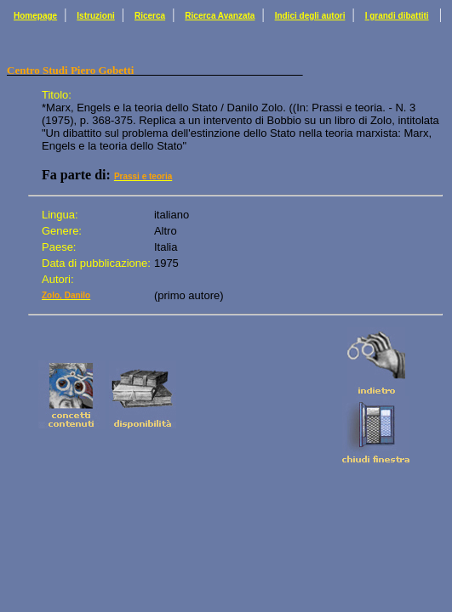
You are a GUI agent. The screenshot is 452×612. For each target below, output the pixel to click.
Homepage (35, 15)
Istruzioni (95, 15)
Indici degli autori (310, 15)
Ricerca (149, 15)
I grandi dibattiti (397, 15)
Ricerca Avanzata (220, 15)
